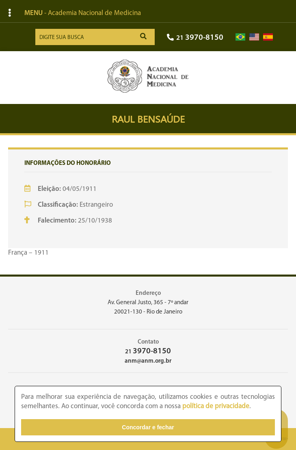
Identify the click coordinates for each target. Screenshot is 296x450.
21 (195, 38)
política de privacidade (215, 406)
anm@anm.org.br (148, 361)
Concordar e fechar (148, 427)
